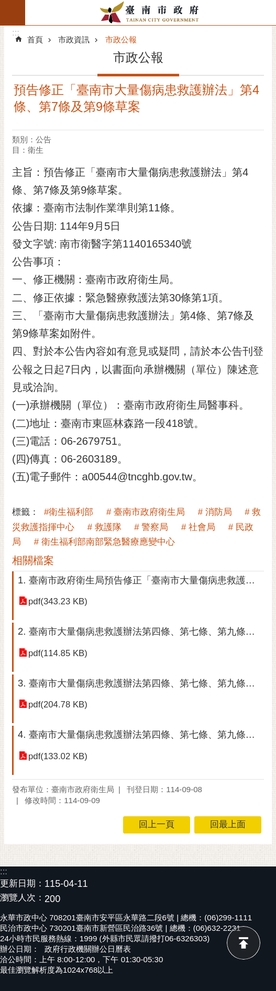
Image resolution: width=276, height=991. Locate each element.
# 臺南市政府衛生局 (145, 512)
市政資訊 (74, 39)
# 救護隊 (104, 527)
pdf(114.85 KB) (57, 653)
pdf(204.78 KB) (57, 705)
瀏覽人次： (22, 898)
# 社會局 (198, 527)
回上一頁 (156, 824)
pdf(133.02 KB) (57, 756)
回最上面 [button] (228, 824)
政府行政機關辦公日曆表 (88, 948)
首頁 (35, 39)
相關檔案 (33, 560)
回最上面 (243, 943)
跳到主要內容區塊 (5, 5)
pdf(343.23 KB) (57, 601)
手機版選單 (12, 12)
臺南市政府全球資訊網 (150, 12)
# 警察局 (151, 527)
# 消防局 (215, 512)
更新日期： (22, 883)
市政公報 (121, 39)
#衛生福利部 (68, 512)
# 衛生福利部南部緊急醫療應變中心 (104, 542)
